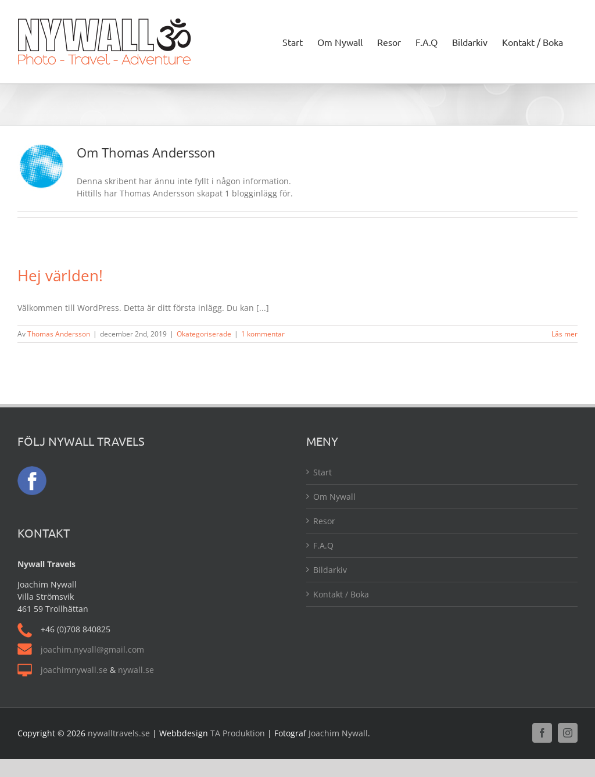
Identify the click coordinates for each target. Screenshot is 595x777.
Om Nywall (334, 496)
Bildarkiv (330, 569)
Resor (324, 521)
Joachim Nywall (338, 733)
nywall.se (136, 669)
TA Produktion (237, 733)
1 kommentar (263, 334)
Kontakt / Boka (341, 594)
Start (322, 472)
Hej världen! (60, 275)
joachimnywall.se (74, 669)
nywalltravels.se (119, 733)
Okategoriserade (204, 334)
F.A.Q (323, 545)
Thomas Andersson (58, 334)
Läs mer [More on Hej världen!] (564, 334)
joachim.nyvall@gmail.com (92, 649)
